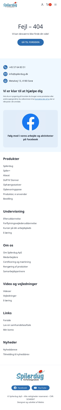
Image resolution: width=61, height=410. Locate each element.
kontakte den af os (42, 99)
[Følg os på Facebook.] (31, 122)
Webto (41, 402)
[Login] (42, 4)
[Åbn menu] (55, 4)
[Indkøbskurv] (49, 4)
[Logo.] (30, 375)
